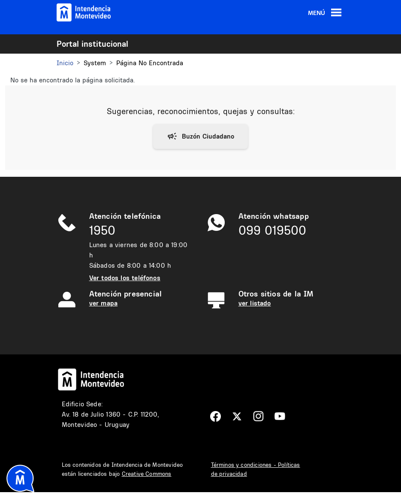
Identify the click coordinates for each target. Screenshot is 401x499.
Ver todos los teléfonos (124, 278)
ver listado (254, 303)
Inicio (65, 63)
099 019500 (272, 230)
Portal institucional (92, 44)
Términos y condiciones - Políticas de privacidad (255, 469)
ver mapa (103, 303)
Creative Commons (147, 473)
